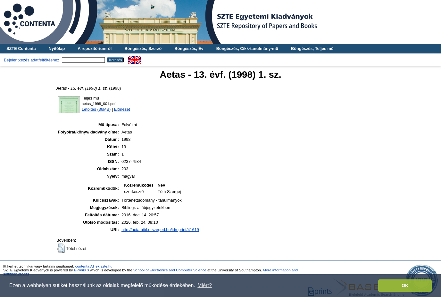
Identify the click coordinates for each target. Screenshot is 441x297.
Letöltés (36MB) (96, 109)
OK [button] (405, 285)
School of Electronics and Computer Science (169, 270)
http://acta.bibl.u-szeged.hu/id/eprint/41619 (160, 229)
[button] (61, 248)
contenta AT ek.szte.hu (93, 266)
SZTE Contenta (21, 48)
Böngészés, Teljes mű (312, 48)
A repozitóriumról (95, 48)
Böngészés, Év (188, 48)
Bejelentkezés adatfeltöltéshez (31, 60)
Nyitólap (57, 48)
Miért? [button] (204, 285)
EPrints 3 (81, 270)
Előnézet (122, 109)
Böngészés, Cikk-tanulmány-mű (247, 48)
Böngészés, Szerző (143, 48)
